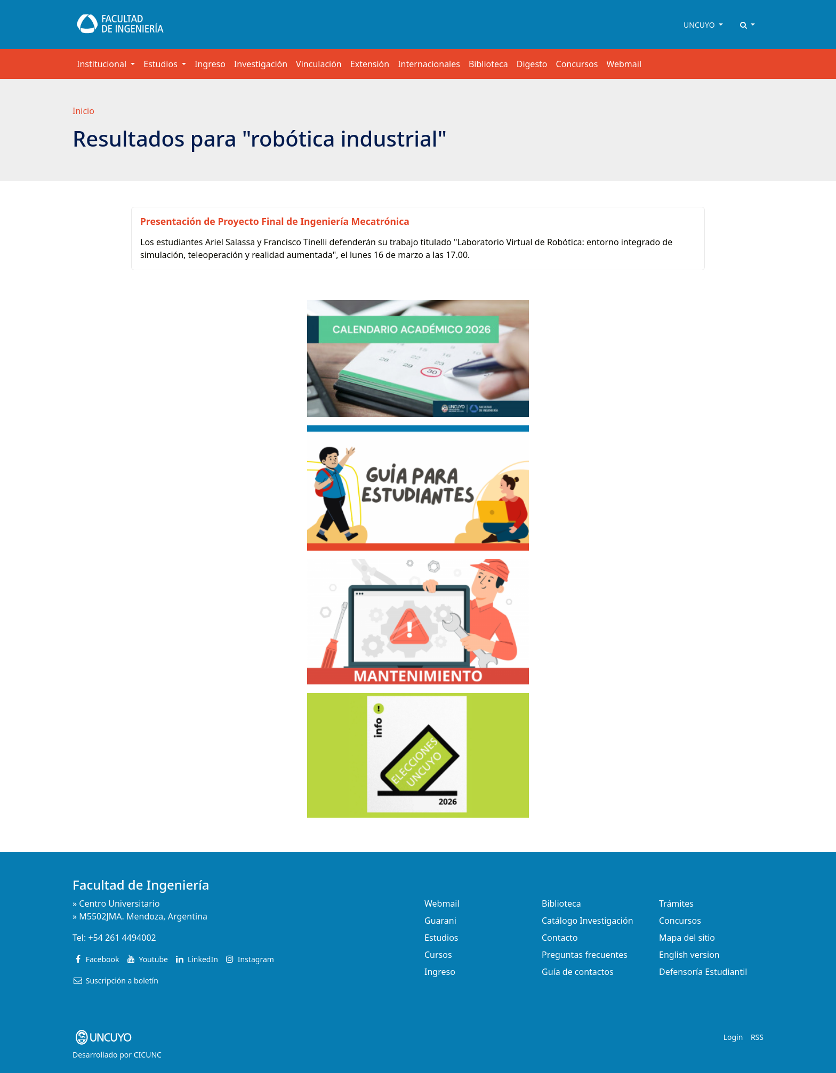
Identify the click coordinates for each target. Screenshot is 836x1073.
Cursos (438, 955)
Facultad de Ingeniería (141, 884)
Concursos (577, 64)
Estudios (441, 937)
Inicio (83, 111)
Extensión (369, 64)
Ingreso (210, 64)
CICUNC (148, 1055)
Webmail (623, 64)
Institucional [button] (102, 64)
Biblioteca (488, 64)
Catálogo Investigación (587, 920)
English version (689, 955)
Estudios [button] (161, 64)
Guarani (440, 920)
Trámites (676, 903)
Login (733, 1037)
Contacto (560, 937)
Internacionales (429, 64)
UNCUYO (700, 25)
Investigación (260, 64)
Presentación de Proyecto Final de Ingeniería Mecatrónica (274, 221)
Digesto (532, 64)
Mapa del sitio (687, 937)
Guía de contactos (578, 972)
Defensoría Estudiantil (703, 972)
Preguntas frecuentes (585, 955)
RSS (757, 1037)
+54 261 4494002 (122, 937)
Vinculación (319, 64)
